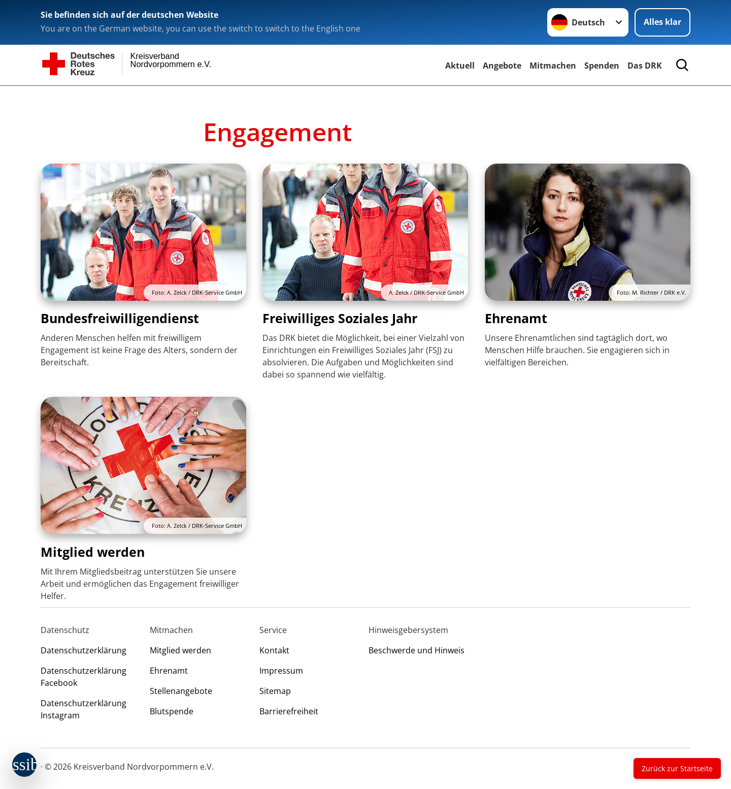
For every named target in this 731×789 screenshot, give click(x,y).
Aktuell (460, 65)
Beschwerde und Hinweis (416, 650)
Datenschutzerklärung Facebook (83, 676)
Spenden (601, 65)
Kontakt (274, 650)
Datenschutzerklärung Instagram (83, 709)
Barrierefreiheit (288, 711)
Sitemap (275, 691)
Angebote (502, 65)
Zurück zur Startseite (677, 768)
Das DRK (644, 65)
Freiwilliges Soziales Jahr (339, 318)
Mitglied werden (93, 551)
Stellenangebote (181, 691)
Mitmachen (552, 65)
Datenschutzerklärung (83, 650)
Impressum (281, 670)
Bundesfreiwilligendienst (120, 318)
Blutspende (171, 711)
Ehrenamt (516, 318)
